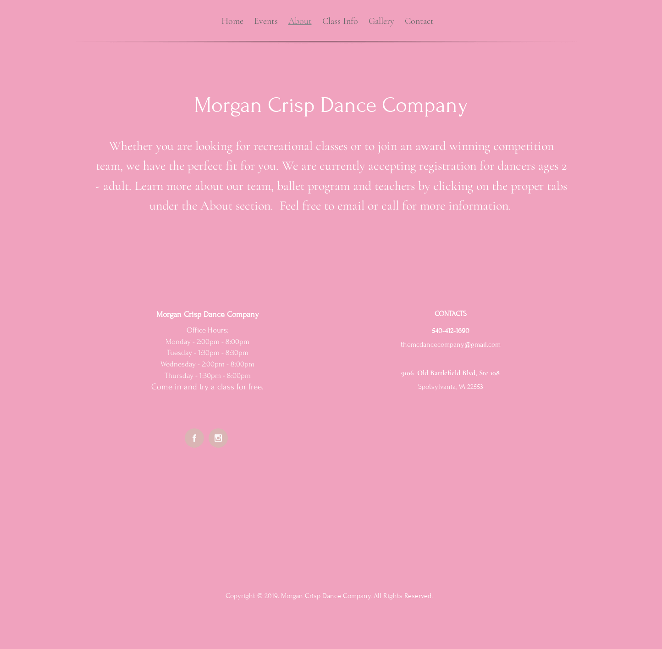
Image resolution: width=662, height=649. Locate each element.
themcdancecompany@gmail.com (451, 344)
